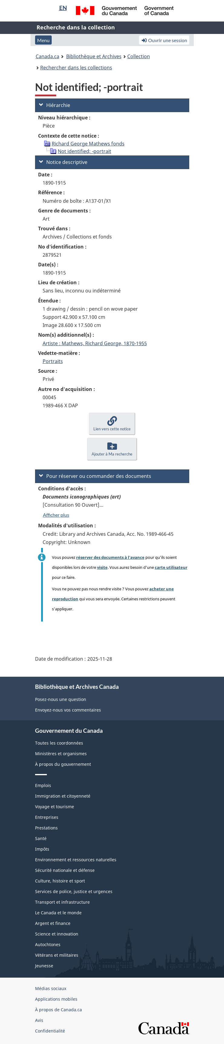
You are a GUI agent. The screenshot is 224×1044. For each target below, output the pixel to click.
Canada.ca (47, 56)
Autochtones (47, 944)
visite (102, 567)
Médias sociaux (50, 988)
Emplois (43, 785)
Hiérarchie (54, 105)
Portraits (53, 361)
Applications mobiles (56, 999)
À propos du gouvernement (63, 764)
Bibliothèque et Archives (94, 56)
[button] (112, 424)
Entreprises (46, 817)
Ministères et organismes (61, 753)
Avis (39, 1020)
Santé (41, 838)
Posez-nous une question (60, 699)
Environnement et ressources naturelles (75, 859)
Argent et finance (52, 923)
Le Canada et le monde (58, 913)
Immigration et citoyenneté (62, 796)
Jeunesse (44, 966)
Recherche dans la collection (76, 27)
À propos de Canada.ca (58, 1009)
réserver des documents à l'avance (110, 557)
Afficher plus (56, 515)
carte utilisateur (171, 567)
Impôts (42, 849)
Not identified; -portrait (84, 151)
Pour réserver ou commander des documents (95, 476)
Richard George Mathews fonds (88, 143)
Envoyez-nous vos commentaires (68, 710)
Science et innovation (56, 934)
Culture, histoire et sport (60, 881)
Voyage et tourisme (54, 806)
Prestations (46, 828)
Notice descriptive (63, 162)
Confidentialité (50, 1031)
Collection (138, 56)
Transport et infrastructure (62, 902)
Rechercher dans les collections (76, 67)
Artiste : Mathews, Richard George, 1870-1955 (95, 343)
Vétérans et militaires (56, 955)
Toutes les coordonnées (59, 743)
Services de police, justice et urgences (73, 891)
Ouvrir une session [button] (164, 40)
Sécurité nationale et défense (65, 870)
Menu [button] (43, 40)
